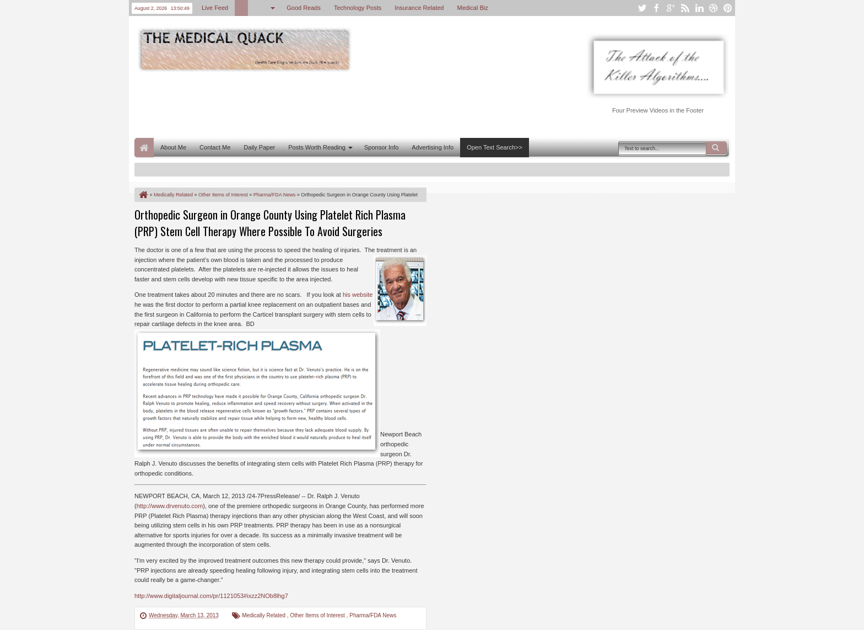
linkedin (699, 8)
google (670, 8)
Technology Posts (357, 7)
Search (716, 147)
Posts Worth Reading (316, 147)
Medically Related (264, 615)
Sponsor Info (381, 147)
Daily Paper (259, 147)
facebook (656, 8)
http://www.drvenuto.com (170, 506)
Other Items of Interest (318, 615)
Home (144, 147)
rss (685, 8)
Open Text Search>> (494, 147)
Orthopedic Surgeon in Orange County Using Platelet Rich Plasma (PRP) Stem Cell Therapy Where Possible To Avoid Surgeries (270, 222)
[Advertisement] (335, 104)
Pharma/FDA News (372, 615)
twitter (642, 8)
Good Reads (304, 7)
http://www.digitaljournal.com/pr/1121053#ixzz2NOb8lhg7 (211, 595)
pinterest (728, 8)
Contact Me (214, 147)
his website (357, 294)
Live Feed (215, 7)
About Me (173, 147)
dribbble (713, 8)
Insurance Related (419, 7)
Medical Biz (472, 7)
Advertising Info (432, 147)
